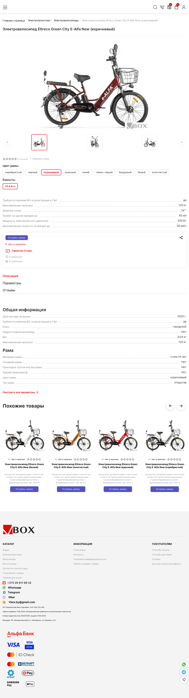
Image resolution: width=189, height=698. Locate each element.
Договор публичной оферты (166, 563)
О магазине (79, 550)
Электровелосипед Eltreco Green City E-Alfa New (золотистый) (71, 466)
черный (32, 172)
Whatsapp (12, 587)
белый (142, 172)
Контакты (78, 554)
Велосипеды (9, 559)
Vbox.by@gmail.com (21, 602)
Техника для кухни (12, 577)
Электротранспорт (12, 554)
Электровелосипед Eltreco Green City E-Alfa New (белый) (24, 466)
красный (70, 172)
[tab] (94, 276)
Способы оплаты (160, 550)
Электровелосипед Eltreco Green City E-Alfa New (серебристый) (164, 466)
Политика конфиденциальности (89, 559)
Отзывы (156, 559)
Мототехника (9, 563)
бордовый (125, 172)
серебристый (13, 172)
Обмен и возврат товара (86, 563)
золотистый (159, 172)
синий (85, 172)
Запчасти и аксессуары (15, 568)
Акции (6, 550)
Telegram (11, 592)
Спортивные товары (13, 573)
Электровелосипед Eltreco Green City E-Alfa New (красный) (117, 466)
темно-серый (104, 172)
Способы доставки (162, 554)
